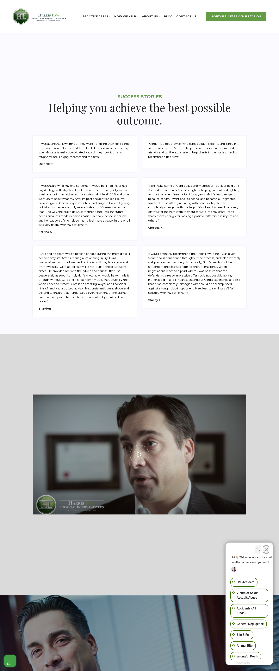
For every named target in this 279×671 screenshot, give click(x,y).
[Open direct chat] (258, 548)
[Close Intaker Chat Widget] (266, 548)
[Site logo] (39, 16)
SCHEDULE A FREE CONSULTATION (236, 16)
